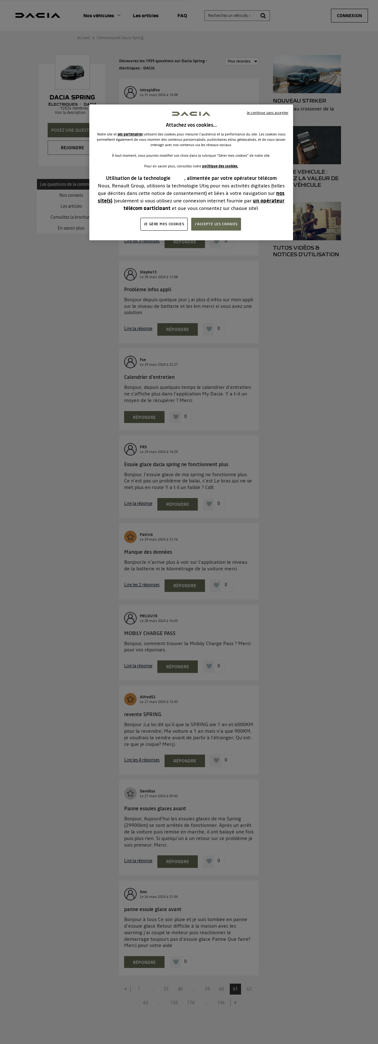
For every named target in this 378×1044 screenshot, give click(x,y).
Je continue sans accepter (267, 112)
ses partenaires (130, 134)
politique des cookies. (220, 166)
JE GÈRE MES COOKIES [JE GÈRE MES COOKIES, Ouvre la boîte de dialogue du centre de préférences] (164, 224)
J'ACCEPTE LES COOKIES (216, 224)
